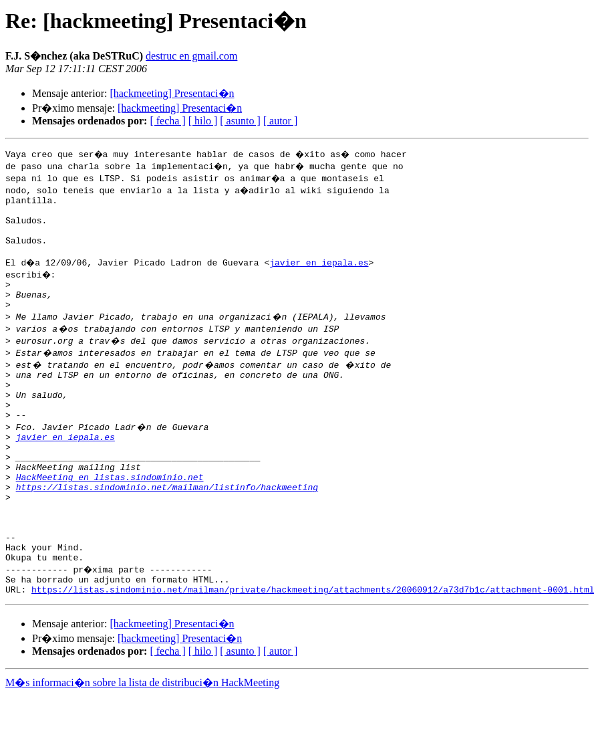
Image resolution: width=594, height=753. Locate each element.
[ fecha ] (167, 120)
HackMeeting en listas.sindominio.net (110, 515)
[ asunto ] (240, 120)
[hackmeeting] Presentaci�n (172, 93)
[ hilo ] (203, 120)
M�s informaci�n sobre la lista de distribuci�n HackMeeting (142, 740)
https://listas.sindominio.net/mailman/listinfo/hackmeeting (167, 527)
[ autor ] (280, 120)
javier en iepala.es (320, 274)
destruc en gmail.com (191, 56)
